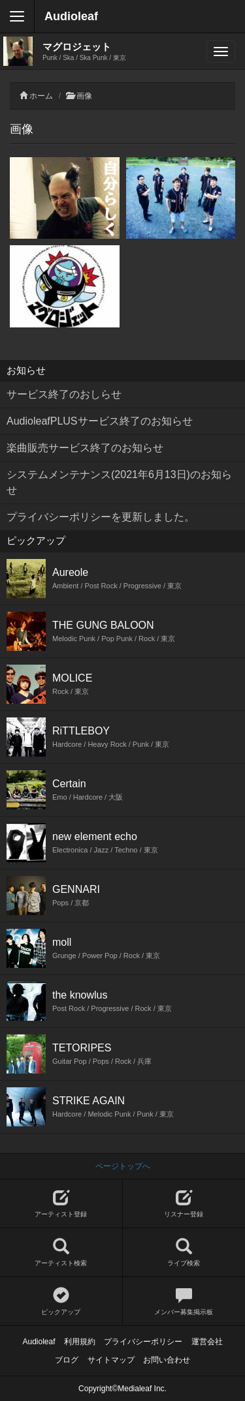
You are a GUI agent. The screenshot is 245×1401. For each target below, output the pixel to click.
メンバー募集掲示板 (184, 1302)
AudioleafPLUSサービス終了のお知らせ (100, 421)
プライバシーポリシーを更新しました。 (101, 516)
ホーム (41, 95)
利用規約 (79, 1341)
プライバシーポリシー (143, 1341)
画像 (84, 95)
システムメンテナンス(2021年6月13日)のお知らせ (119, 482)
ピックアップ (61, 1302)
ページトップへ (122, 1166)
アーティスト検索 (61, 1253)
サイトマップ (111, 1359)
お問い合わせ (166, 1359)
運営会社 (207, 1341)
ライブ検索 (184, 1253)
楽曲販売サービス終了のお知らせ (85, 447)
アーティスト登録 (61, 1204)
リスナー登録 (184, 1204)
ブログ (66, 1359)
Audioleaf (71, 16)
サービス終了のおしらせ (64, 394)
